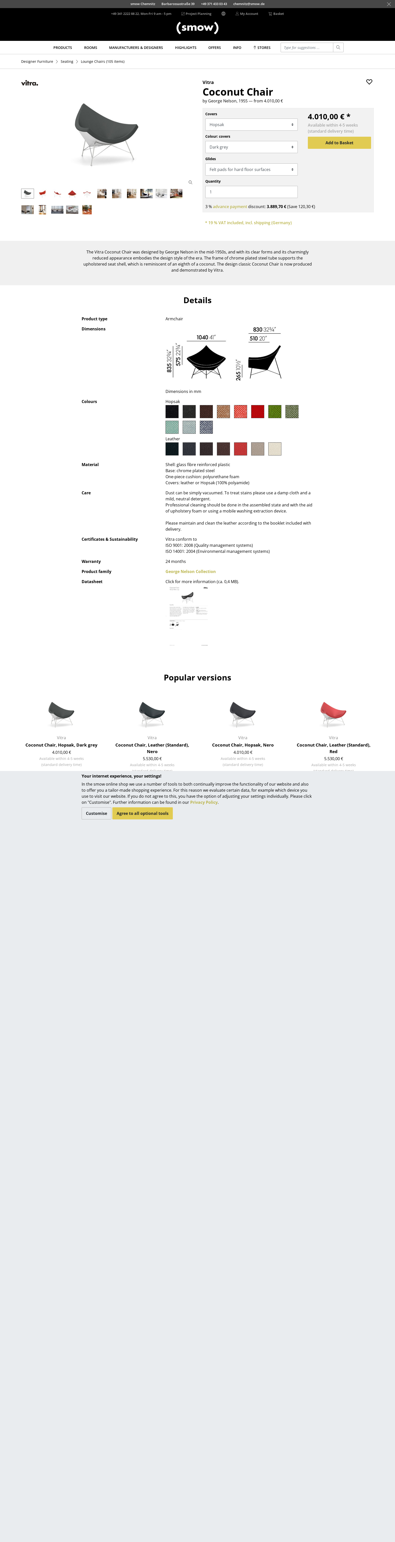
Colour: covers (217, 136)
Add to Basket (339, 143)
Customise (96, 813)
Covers (211, 113)
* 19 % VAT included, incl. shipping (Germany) (248, 222)
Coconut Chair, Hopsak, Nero (243, 745)
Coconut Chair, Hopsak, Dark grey (61, 745)
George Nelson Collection (191, 571)
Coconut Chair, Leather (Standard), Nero (152, 748)
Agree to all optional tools (143, 813)
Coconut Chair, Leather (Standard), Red (334, 748)
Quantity (213, 181)
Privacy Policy (204, 802)
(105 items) (102, 61)
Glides (210, 158)
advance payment (230, 206)
